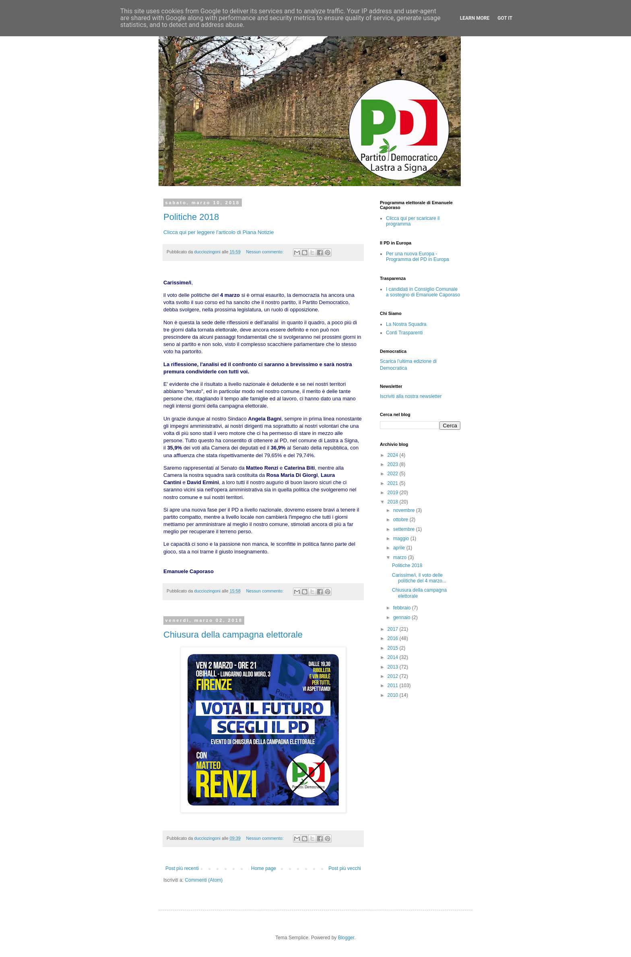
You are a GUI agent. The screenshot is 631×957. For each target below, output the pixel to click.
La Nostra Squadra (406, 324)
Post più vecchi (344, 868)
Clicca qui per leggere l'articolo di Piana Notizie (218, 232)
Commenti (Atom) (204, 880)
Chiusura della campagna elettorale (233, 635)
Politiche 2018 (191, 217)
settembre (404, 529)
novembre (404, 510)
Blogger (346, 937)
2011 (394, 685)
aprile (399, 548)
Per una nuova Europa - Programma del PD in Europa (417, 256)
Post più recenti (182, 868)
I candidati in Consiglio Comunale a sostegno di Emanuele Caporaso (423, 292)
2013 (394, 667)
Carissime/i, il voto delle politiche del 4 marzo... (419, 578)
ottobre (401, 519)
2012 (394, 676)
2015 (394, 648)
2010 (394, 695)
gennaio (402, 617)
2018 (394, 502)
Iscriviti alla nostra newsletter (410, 396)
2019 (394, 492)
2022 (394, 473)
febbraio (402, 608)
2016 (394, 638)
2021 (394, 483)
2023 (394, 464)
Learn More (475, 18)
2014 (394, 657)
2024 (394, 455)
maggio (401, 538)
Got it (504, 18)
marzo (400, 557)
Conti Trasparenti (404, 333)
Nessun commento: (265, 251)
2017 (394, 629)
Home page (263, 868)
